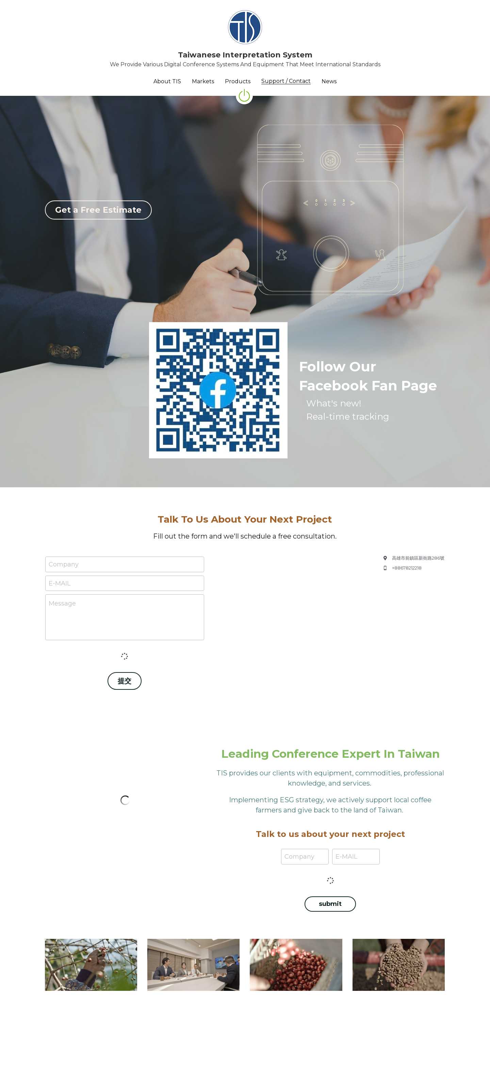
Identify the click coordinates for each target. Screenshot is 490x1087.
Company (64, 564)
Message (62, 603)
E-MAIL (59, 583)
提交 (124, 681)
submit (330, 904)
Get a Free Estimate (98, 210)
